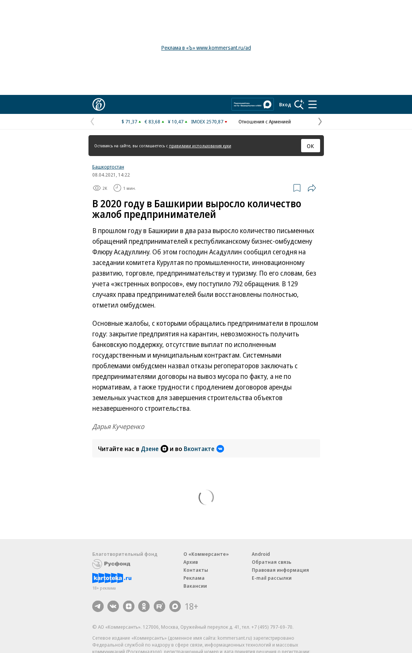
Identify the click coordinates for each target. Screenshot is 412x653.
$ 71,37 (129, 121)
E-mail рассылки (272, 577)
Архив (190, 561)
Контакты (195, 569)
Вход (285, 104)
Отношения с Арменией (264, 121)
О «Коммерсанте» (206, 553)
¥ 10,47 (175, 121)
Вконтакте (204, 449)
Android (261, 553)
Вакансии (195, 585)
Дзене (154, 449)
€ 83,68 (152, 121)
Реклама (194, 577)
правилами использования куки (200, 145)
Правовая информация (280, 569)
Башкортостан (108, 166)
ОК (310, 146)
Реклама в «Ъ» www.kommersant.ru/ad (206, 47)
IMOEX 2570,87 (207, 121)
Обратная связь (271, 561)
